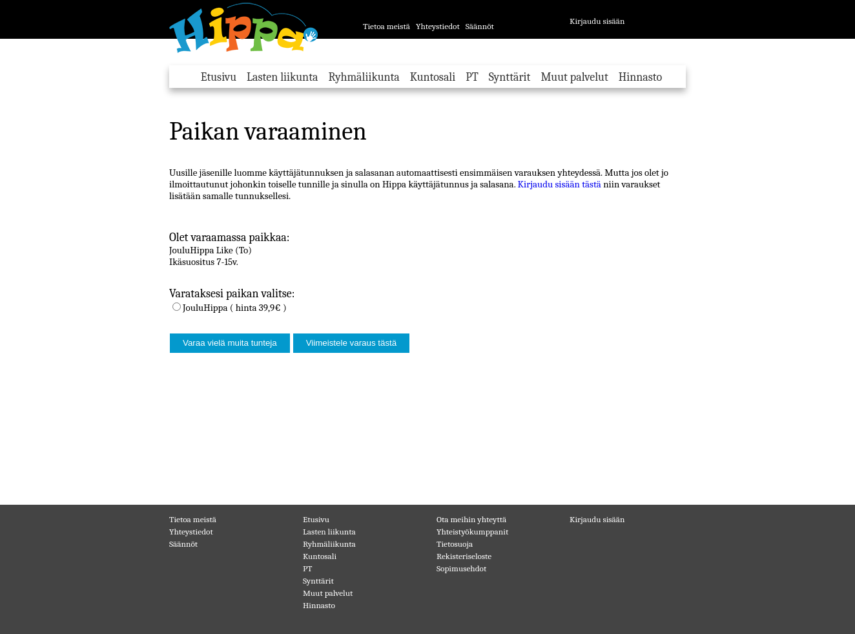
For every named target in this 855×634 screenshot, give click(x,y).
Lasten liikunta (282, 77)
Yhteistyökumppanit (472, 531)
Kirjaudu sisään (597, 21)
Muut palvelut (574, 77)
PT (472, 77)
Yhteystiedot (438, 26)
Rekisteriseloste (464, 556)
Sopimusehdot (461, 568)
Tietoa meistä (386, 26)
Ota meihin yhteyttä (471, 519)
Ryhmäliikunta (363, 77)
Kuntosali (432, 77)
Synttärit (510, 77)
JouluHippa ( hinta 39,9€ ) (235, 307)
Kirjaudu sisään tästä (559, 184)
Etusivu (218, 77)
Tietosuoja (455, 544)
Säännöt (480, 26)
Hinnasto (640, 77)
